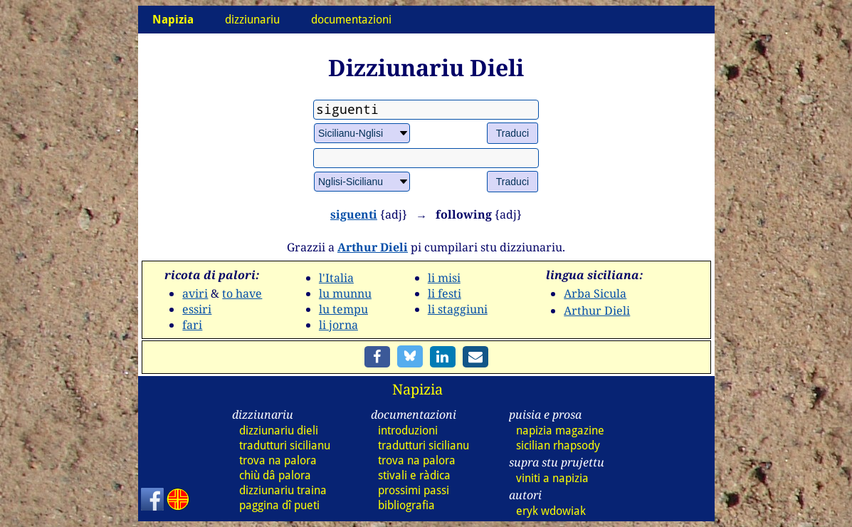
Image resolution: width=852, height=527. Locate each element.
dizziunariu (252, 19)
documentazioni (351, 19)
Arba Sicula (595, 293)
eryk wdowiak (551, 511)
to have (242, 293)
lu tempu (343, 309)
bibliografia (406, 505)
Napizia (417, 389)
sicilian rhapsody (558, 445)
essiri (196, 309)
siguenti (353, 214)
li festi (444, 293)
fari (192, 325)
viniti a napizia (552, 478)
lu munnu (345, 293)
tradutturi (284, 445)
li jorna (338, 325)
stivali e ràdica (414, 475)
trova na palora (278, 460)
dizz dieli (278, 430)
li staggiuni (458, 309)
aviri (195, 293)
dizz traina (283, 490)
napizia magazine (560, 430)
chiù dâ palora (275, 475)
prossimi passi (413, 490)
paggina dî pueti (279, 505)
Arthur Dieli (372, 247)
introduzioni (408, 430)
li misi (444, 278)
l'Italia (336, 278)
